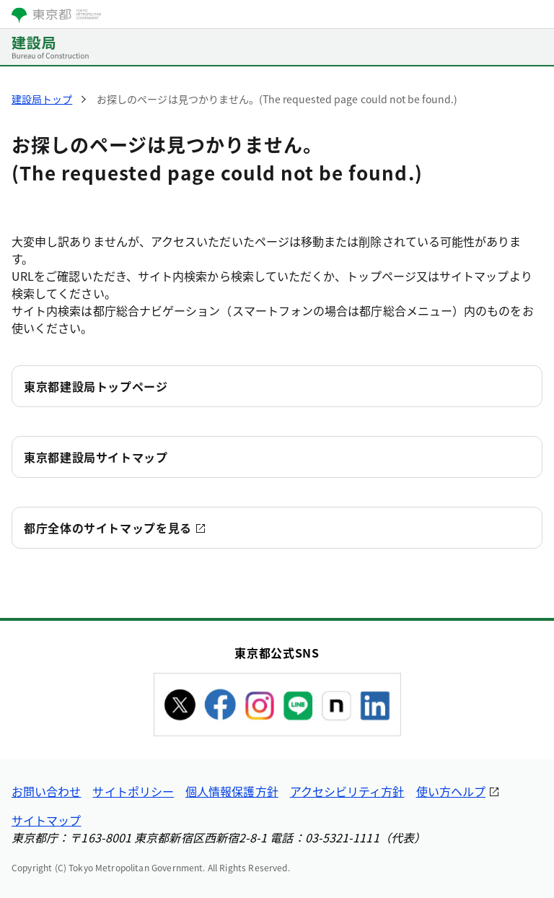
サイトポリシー (133, 791)
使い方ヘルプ (450, 791)
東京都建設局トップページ (96, 386)
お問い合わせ (46, 791)
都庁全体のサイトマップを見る (108, 527)
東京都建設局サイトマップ (96, 457)
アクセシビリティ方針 (347, 791)
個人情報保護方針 (231, 791)
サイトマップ (46, 820)
